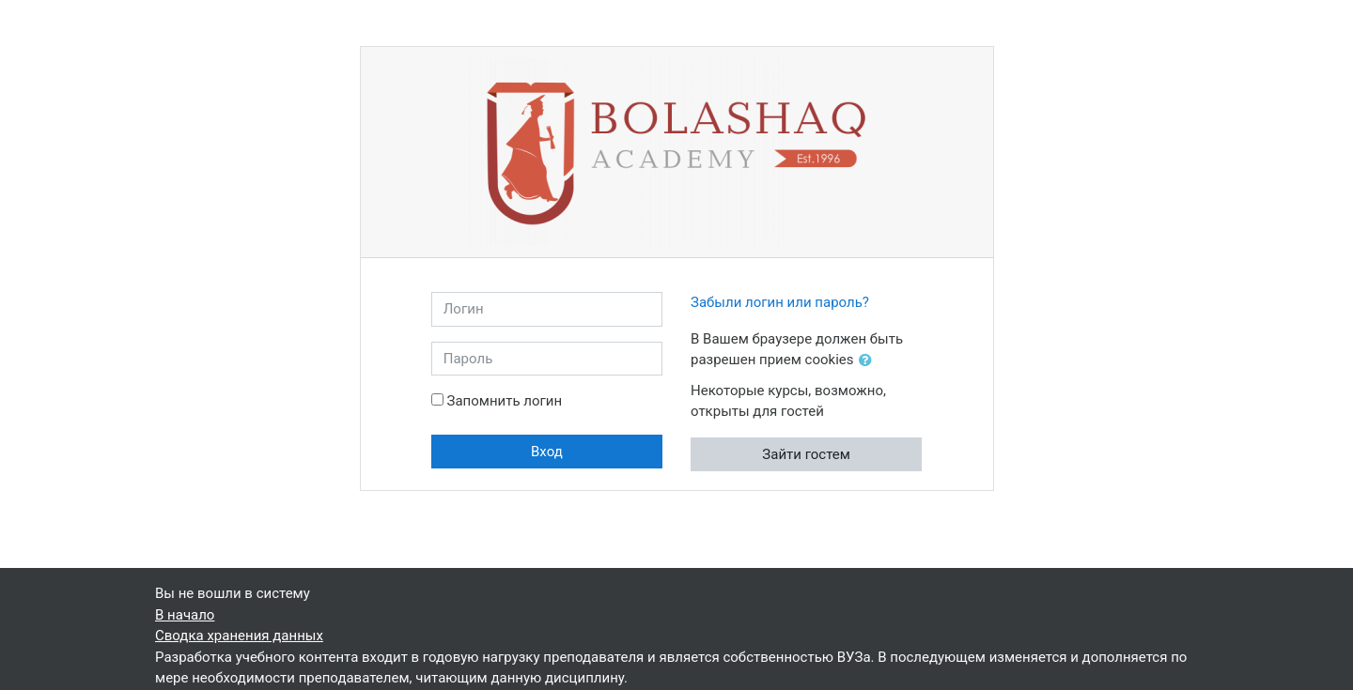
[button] (869, 361)
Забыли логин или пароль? (780, 302)
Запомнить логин (504, 400)
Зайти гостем (806, 454)
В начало (184, 614)
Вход (547, 451)
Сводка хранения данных (239, 635)
